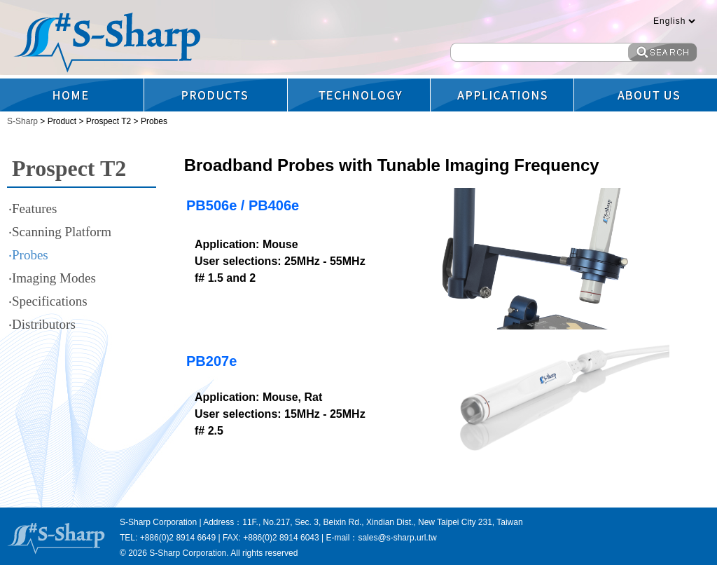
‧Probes (28, 254)
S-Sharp (23, 121)
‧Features (32, 208)
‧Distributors (42, 324)
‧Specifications (48, 301)
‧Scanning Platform (59, 231)
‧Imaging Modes (52, 278)
